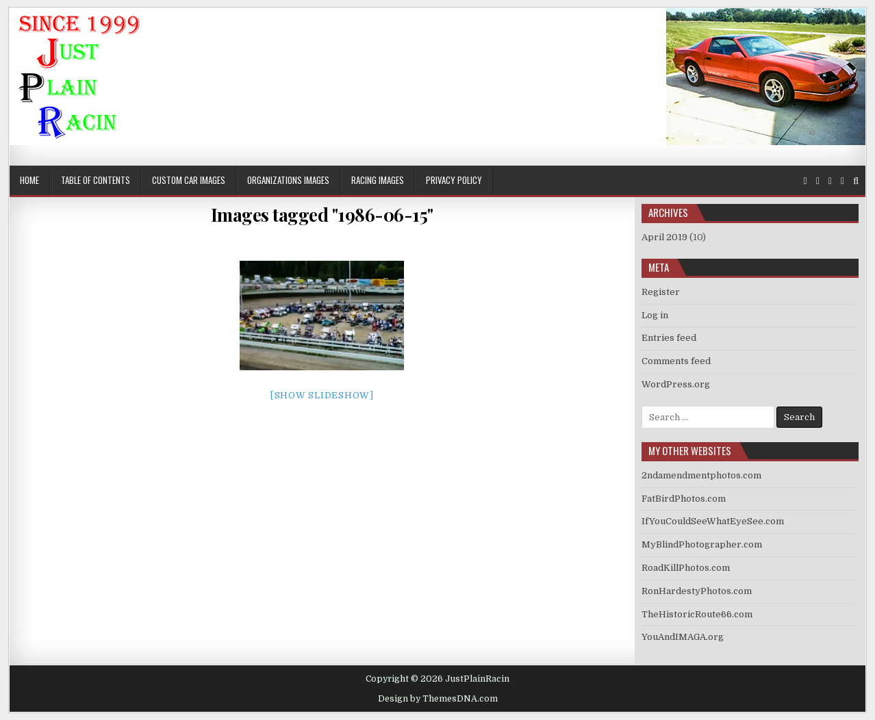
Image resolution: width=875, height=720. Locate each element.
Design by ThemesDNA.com (438, 699)
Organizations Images (288, 180)
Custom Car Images (188, 180)
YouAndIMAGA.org (683, 637)
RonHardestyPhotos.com (697, 591)
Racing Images (377, 180)
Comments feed (676, 361)
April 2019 (664, 237)
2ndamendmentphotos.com (701, 475)
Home (29, 180)
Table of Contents (95, 180)
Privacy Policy (454, 180)
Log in (655, 315)
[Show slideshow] (322, 395)
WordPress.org (676, 384)
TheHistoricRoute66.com (697, 614)
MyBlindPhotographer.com (702, 544)
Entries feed (669, 338)
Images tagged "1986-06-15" (322, 215)
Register (661, 292)
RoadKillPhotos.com (686, 568)
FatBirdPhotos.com (684, 498)
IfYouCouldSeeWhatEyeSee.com (713, 521)
